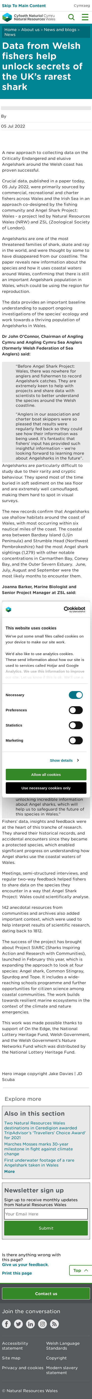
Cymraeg (82, 5)
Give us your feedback (25, 1264)
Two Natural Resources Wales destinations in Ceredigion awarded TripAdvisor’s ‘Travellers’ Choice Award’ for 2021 (45, 1130)
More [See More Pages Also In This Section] (9, 1171)
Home (10, 29)
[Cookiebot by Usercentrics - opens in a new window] (72, 609)
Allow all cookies (46, 774)
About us (30, 29)
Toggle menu (85, 17)
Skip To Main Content (24, 5)
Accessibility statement (15, 1346)
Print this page (17, 1273)
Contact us (46, 1293)
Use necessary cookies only (45, 788)
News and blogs (60, 29)
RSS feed (54, 1324)
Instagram (42, 1324)
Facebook (6, 1324)
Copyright (56, 1357)
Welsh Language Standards (63, 1346)
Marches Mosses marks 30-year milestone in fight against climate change (38, 1149)
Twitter (18, 1324)
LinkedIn (30, 1324)
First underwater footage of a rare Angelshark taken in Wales (39, 1163)
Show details (61, 760)
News (9, 34)
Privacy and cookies (22, 1367)
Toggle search (71, 17)
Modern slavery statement (62, 1370)
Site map (11, 1357)
